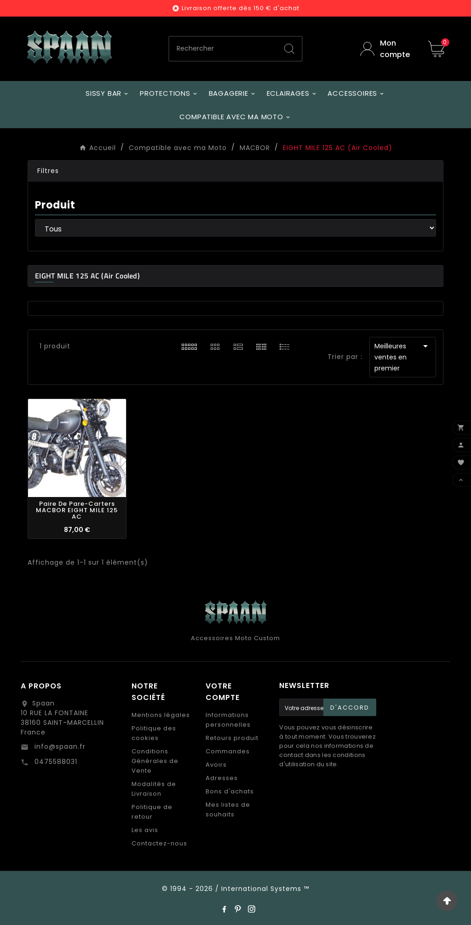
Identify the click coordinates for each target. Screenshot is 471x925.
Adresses (222, 778)
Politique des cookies (154, 733)
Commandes (228, 751)
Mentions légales (161, 715)
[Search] (289, 49)
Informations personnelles (228, 720)
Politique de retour (152, 812)
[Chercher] (222, 49)
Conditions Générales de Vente (155, 761)
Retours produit (232, 738)
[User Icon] (387, 48)
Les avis (145, 830)
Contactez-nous (159, 843)
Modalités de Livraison (154, 789)
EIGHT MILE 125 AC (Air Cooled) (87, 275)
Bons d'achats (230, 791)
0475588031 (54, 761)
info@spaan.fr (59, 746)
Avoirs (216, 764)
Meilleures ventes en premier (402, 357)
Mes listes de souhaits (228, 809)
